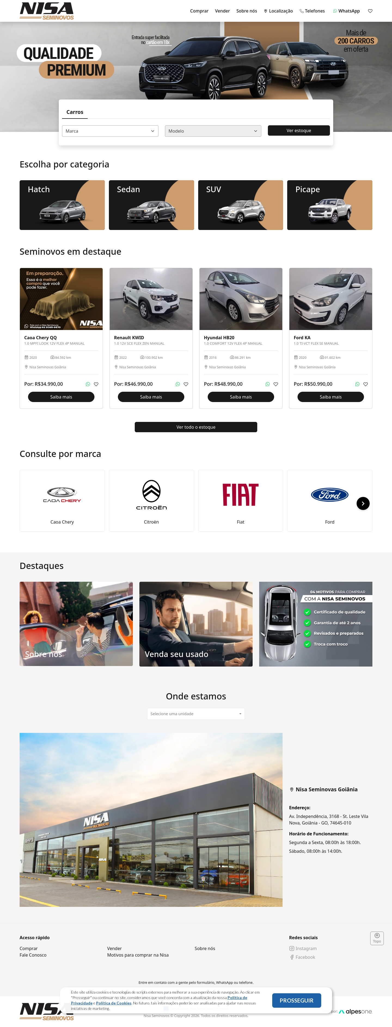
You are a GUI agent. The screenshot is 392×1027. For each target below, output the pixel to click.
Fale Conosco (33, 955)
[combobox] (110, 131)
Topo (377, 938)
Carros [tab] (74, 112)
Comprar (199, 11)
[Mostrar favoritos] (370, 11)
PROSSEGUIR (297, 1000)
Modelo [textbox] (176, 131)
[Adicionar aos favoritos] (96, 384)
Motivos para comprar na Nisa (138, 955)
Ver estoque (299, 130)
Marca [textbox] (72, 131)
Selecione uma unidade (172, 713)
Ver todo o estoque (196, 427)
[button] (363, 503)
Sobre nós (247, 11)
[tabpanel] (196, 820)
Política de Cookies (113, 1003)
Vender (222, 11)
